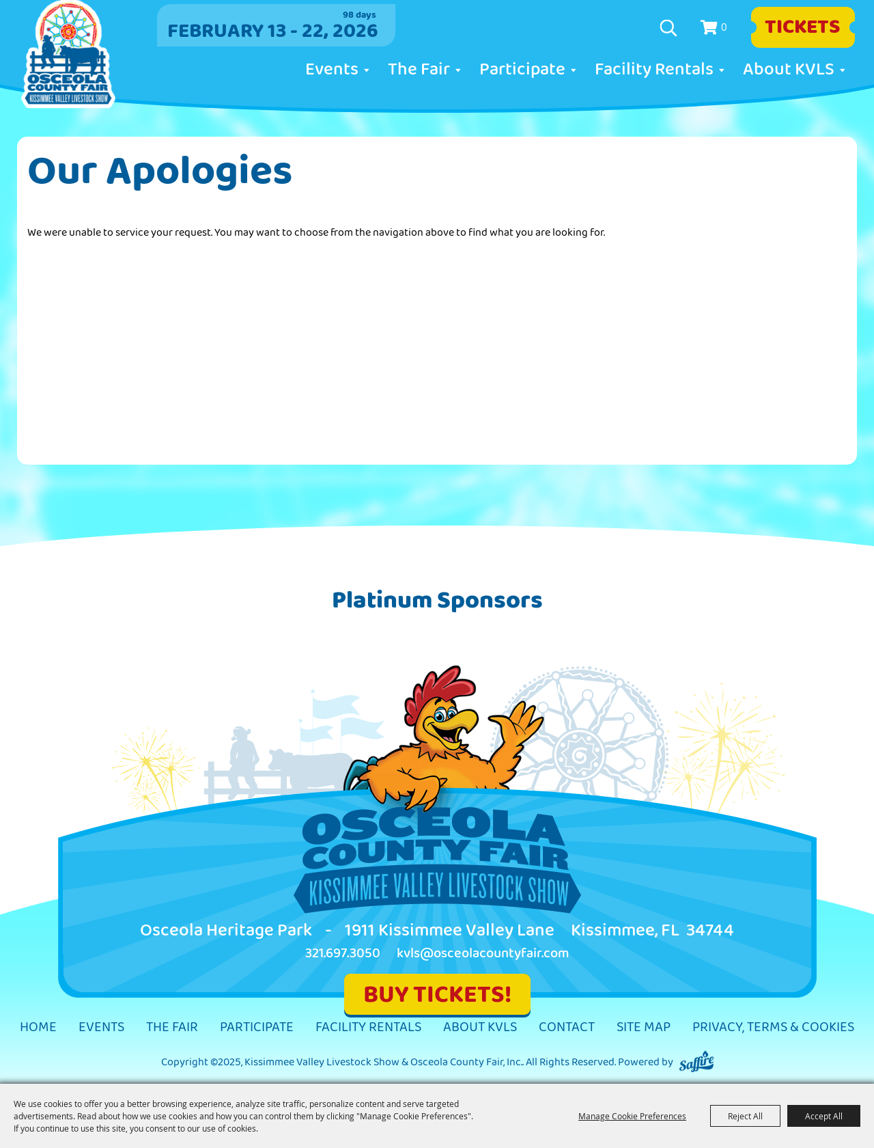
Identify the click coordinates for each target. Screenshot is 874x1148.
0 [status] (724, 26)
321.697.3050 (342, 953)
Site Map (644, 1027)
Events (331, 69)
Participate (522, 69)
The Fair (419, 69)
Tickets (803, 27)
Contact (567, 1027)
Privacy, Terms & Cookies (773, 1027)
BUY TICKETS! (437, 994)
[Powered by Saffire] (696, 1062)
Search (670, 28)
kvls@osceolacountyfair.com (483, 953)
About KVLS (788, 69)
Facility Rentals (654, 69)
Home (38, 1027)
